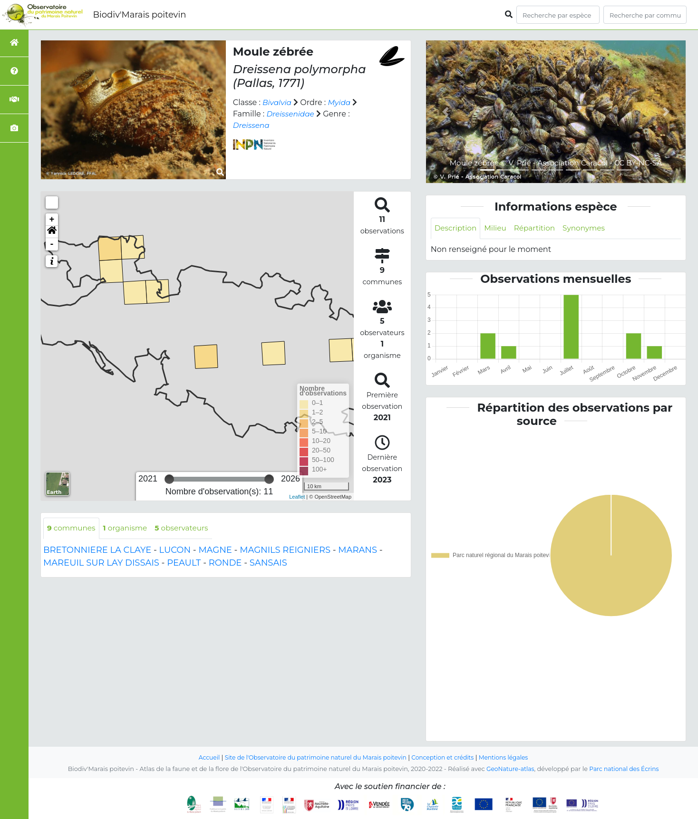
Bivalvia (277, 102)
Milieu (497, 228)
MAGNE (215, 550)
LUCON (175, 550)
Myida (341, 102)
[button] (52, 232)
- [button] (52, 244)
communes (72, 528)
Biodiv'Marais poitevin (139, 15)
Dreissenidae (291, 113)
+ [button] (52, 219)
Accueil (202, 757)
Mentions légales (509, 757)
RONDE (225, 563)
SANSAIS (268, 563)
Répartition (538, 228)
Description (457, 228)
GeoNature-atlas (508, 768)
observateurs (187, 528)
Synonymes (590, 228)
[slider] (169, 479)
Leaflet (297, 497)
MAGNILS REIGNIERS (285, 550)
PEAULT (184, 563)
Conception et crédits (446, 757)
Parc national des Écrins (625, 768)
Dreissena (252, 125)
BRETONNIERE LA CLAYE (97, 550)
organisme (128, 528)
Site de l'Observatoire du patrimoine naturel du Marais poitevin (313, 757)
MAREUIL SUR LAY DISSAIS (101, 563)
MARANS (357, 550)
